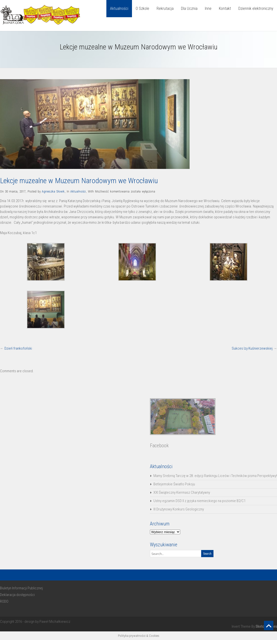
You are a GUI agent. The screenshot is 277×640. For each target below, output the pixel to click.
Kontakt (225, 8)
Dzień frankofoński (18, 348)
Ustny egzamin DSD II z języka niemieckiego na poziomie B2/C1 (199, 501)
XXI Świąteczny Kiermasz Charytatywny (181, 492)
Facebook (159, 445)
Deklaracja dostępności (17, 595)
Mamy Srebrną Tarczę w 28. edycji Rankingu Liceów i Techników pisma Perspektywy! (215, 476)
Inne (208, 8)
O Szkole (142, 8)
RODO (4, 601)
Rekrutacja (165, 8)
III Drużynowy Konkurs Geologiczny (178, 509)
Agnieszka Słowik (53, 191)
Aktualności (119, 8)
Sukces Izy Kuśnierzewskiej (252, 348)
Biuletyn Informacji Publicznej (21, 588)
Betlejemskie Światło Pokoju (174, 484)
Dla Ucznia (189, 8)
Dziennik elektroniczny (255, 8)
